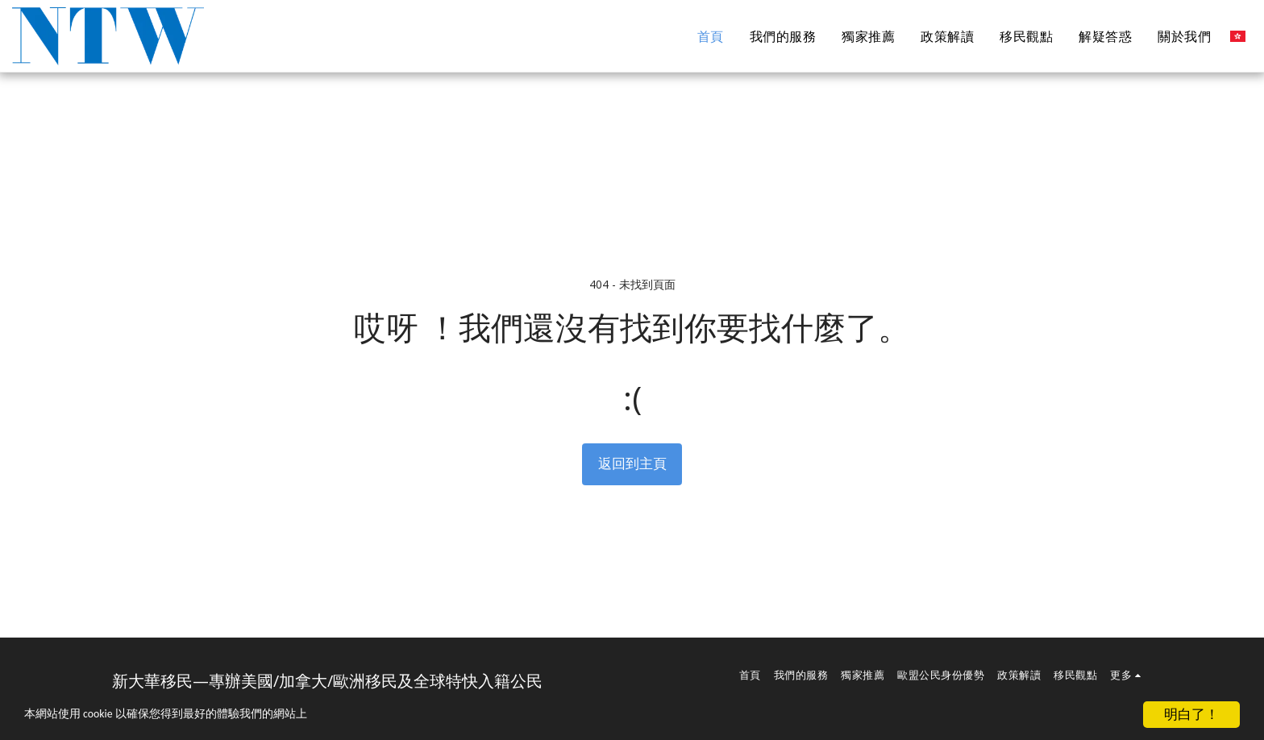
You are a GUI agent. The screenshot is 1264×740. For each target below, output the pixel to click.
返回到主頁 (632, 463)
